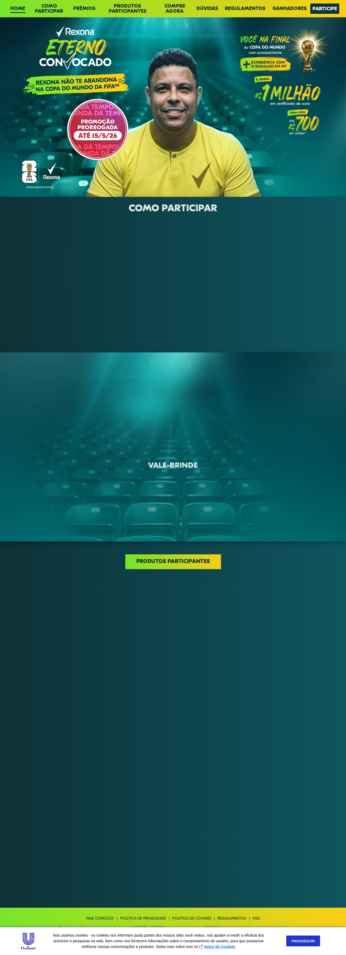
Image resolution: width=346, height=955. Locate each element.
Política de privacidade (143, 919)
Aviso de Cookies (219, 946)
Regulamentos (232, 919)
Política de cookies (191, 919)
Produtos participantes (173, 561)
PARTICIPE (324, 9)
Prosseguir (303, 941)
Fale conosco (100, 919)
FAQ (256, 919)
